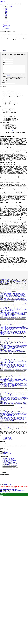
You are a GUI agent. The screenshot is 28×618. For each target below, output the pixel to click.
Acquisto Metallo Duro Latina (5, 366)
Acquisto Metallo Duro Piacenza (6, 351)
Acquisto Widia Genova (16, 408)
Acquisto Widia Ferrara (15, 423)
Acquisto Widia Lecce (15, 337)
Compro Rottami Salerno (18, 348)
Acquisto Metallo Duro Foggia (5, 342)
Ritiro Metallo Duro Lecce (19, 339)
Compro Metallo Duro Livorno (9, 395)
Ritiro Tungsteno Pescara (4, 378)
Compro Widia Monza (11, 325)
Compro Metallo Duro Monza (8, 324)
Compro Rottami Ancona (19, 371)
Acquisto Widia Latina (15, 366)
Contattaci (4, 473)
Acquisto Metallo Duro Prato (5, 399)
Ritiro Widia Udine (10, 321)
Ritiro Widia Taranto (10, 331)
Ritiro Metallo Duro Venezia (20, 430)
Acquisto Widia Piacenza (16, 351)
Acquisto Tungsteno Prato (22, 399)
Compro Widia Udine (10, 320)
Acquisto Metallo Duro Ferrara (5, 423)
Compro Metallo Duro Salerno (9, 348)
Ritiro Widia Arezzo (10, 406)
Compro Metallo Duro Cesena (8, 385)
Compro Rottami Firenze (18, 390)
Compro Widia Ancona (11, 372)
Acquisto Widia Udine (15, 318)
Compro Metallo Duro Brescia (9, 300)
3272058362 (6, 454)
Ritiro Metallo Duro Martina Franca (9, 460)
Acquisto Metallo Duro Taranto (5, 328)
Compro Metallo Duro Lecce (8, 338)
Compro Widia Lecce (10, 339)
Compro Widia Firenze (11, 391)
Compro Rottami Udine (17, 319)
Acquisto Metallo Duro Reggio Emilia (6, 413)
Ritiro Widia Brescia (10, 302)
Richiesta (5, 64)
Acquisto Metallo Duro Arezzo (5, 403)
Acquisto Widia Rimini (15, 380)
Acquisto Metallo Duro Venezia (5, 428)
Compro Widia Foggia (11, 344)
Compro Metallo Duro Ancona (9, 371)
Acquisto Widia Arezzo (15, 403)
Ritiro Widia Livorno (13, 397)
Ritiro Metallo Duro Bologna (21, 306)
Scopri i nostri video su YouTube (8, 485)
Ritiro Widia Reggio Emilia (10, 417)
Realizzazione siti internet (14, 492)
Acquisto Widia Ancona (15, 370)
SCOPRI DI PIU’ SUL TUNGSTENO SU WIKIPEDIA (9, 291)
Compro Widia (2, 1)
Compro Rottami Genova (19, 409)
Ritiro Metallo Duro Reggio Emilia (14, 416)
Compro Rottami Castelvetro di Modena (9, 462)
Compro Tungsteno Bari (22, 333)
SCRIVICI (14, 131)
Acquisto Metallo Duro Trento (5, 361)
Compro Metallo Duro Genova (9, 409)
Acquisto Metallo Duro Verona (5, 309)
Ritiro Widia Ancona (12, 373)
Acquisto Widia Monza (15, 323)
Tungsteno (4, 50)
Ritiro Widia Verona (10, 312)
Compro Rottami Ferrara (18, 424)
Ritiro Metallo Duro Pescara (20, 377)
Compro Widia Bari (3, 334)
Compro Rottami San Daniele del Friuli (9, 467)
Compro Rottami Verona (18, 310)
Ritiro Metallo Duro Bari (12, 334)
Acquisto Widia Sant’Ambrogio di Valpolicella (10, 468)
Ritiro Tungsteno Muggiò (7, 439)
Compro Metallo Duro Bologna (9, 305)
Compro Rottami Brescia (18, 300)
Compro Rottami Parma (18, 419)
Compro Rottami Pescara (18, 376)
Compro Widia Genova (11, 410)
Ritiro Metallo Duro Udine (19, 320)
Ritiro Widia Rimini (10, 383)
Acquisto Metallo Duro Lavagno (8, 461)
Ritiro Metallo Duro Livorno (21, 396)
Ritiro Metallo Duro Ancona (20, 372)
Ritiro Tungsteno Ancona (4, 373)
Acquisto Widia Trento (15, 361)
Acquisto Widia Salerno (15, 347)
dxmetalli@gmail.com (7, 455)
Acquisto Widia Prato (14, 399)
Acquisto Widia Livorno (16, 394)
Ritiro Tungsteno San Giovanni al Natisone (10, 464)
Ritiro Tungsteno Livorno (4, 397)
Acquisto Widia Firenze (15, 389)
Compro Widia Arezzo (11, 405)
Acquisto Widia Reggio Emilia (19, 413)
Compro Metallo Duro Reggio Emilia (19, 414)
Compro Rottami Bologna (19, 305)
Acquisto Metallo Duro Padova (5, 314)
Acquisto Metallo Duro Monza (5, 323)
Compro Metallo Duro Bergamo (13, 296)
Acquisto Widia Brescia (15, 299)
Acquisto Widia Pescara (15, 375)
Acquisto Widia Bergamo (16, 295)
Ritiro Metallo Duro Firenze (20, 391)
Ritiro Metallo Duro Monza (20, 325)
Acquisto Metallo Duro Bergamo (6, 295)
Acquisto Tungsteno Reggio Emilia (6, 414)
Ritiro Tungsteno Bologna (4, 307)
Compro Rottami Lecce (17, 338)
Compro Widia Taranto (11, 330)
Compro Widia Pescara (11, 377)
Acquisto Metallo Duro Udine (5, 318)
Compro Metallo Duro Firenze (9, 390)
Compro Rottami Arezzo (18, 404)
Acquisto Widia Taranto (15, 328)
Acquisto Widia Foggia (15, 342)
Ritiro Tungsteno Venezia (4, 431)
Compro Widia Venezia (11, 430)
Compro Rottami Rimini (18, 381)
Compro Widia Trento (10, 363)
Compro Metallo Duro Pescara (9, 376)
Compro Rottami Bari (14, 333)
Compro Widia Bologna (12, 306)
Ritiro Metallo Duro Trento (19, 363)
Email (4, 62)
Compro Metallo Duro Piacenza (13, 352)
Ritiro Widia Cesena (10, 387)
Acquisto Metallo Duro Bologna (5, 304)
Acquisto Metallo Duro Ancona (5, 370)
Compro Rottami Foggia (18, 343)
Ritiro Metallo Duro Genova (20, 410)
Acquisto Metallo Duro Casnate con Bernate (10, 466)
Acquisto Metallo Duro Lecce (5, 337)
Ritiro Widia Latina (10, 368)
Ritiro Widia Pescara (12, 378)
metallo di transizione (6, 281)
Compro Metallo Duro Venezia (9, 429)
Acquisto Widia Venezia (16, 428)
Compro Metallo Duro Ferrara (8, 424)
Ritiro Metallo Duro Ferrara (20, 425)
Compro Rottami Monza (18, 324)
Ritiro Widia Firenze (10, 392)
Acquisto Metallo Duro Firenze (5, 389)
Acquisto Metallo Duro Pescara (5, 375)
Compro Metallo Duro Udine (8, 319)
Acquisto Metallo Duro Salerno (5, 347)
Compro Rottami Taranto (18, 329)
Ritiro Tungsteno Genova (4, 411)
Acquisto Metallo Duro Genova (5, 408)
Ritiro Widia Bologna (13, 307)
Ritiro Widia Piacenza (21, 354)
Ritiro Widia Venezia (13, 431)
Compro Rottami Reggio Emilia (5, 415)
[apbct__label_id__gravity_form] (8, 85)
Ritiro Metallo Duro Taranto (20, 330)
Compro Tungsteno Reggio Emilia (17, 415)
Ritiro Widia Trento (10, 364)
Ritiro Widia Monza (10, 326)
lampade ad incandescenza (15, 288)
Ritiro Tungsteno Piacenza (13, 354)
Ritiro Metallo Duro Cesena (20, 386)
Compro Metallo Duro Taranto (9, 329)
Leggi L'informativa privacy (5, 491)
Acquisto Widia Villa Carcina (7, 440)
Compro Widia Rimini (11, 382)
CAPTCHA (5, 82)
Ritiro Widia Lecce (10, 340)
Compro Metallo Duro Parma (8, 419)
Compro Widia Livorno (11, 396)
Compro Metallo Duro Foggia (8, 343)
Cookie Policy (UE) (14, 491)
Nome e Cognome (6, 58)
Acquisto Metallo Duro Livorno (5, 394)
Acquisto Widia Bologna (16, 304)
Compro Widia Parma (10, 420)
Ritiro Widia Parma (10, 421)
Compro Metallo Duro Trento (8, 362)
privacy (8, 77)
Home (4, 472)
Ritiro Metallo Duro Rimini (20, 382)
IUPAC (6, 284)
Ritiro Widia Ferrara (10, 426)
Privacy (4, 75)
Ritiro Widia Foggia (10, 345)
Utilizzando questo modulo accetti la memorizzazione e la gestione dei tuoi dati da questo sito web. (15, 80)
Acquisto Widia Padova (15, 314)
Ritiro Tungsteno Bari (20, 334)
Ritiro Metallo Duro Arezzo (20, 405)
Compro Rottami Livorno (19, 395)
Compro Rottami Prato (15, 400)
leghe (23, 289)
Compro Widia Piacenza (18, 353)
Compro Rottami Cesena (18, 385)
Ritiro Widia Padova (10, 316)
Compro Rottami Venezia (19, 429)
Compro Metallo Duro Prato (5, 400)
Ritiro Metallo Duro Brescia (20, 301)
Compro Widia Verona (11, 311)
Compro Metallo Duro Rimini (8, 381)
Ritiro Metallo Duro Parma (19, 420)
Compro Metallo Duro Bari (5, 333)
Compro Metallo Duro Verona (8, 310)
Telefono (5, 60)
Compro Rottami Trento (18, 362)
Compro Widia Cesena (11, 386)
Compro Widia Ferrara (11, 425)
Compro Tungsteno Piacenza (9, 353)
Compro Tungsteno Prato (23, 400)
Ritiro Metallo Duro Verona (20, 311)
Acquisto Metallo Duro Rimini (5, 380)
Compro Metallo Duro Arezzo (8, 404)
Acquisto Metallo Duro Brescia (5, 299)
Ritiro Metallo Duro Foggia (20, 344)
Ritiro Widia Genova (13, 411)
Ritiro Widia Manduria (6, 465)
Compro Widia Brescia (11, 301)
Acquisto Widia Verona (15, 309)
